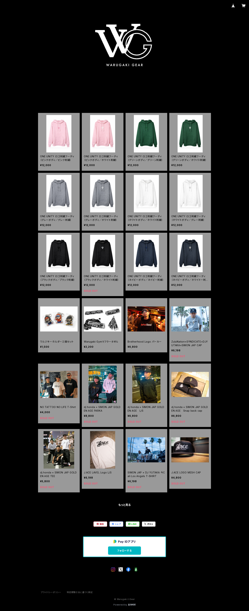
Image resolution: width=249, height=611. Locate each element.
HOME (107, 96)
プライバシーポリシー (51, 592)
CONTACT (139, 96)
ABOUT (122, 96)
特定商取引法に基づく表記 (80, 592)
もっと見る (124, 505)
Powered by (124, 604)
